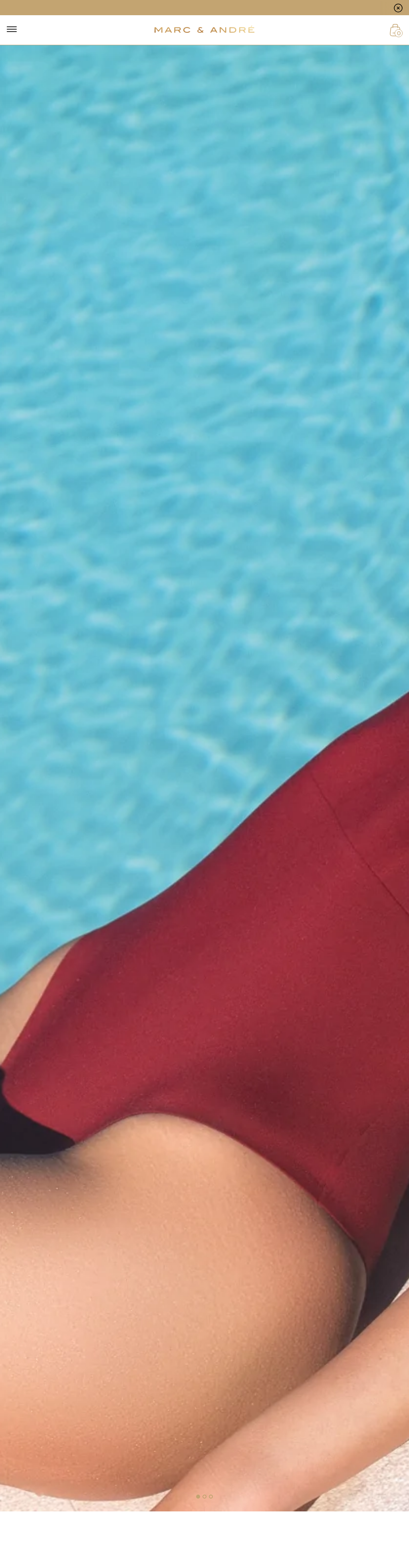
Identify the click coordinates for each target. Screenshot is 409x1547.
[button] (198, 1497)
